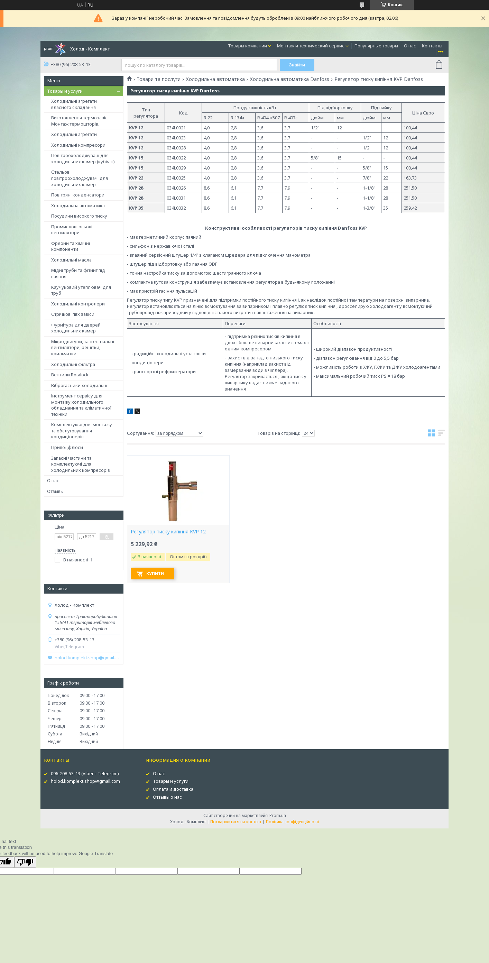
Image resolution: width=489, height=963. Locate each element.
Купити (155, 574)
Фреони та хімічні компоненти (70, 246)
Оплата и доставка (173, 789)
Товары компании (247, 46)
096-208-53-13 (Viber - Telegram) (85, 773)
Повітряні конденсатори (77, 195)
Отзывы (55, 491)
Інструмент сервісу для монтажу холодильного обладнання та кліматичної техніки (81, 405)
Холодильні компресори (78, 145)
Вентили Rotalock (70, 375)
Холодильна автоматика (78, 205)
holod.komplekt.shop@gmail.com (87, 658)
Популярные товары (376, 46)
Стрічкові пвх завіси (72, 314)
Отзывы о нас (167, 797)
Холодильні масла (71, 260)
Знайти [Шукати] (297, 64)
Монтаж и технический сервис (310, 46)
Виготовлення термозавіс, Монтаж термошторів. (80, 120)
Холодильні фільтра (73, 364)
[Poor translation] (25, 862)
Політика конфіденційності (292, 822)
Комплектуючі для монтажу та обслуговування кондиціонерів (81, 430)
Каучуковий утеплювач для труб (81, 290)
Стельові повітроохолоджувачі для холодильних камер (79, 178)
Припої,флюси (67, 447)
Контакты (432, 46)
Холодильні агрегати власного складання (74, 104)
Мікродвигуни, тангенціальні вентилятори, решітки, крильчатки (82, 347)
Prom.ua (277, 815)
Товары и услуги (65, 91)
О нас (410, 46)
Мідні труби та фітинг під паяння (78, 273)
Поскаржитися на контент (235, 822)
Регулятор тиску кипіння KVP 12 (168, 532)
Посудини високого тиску (79, 216)
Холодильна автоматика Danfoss (289, 79)
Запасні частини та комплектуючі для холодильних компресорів (80, 464)
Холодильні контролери (78, 304)
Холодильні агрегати (74, 134)
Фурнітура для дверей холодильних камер (76, 328)
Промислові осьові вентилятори (71, 229)
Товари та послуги (159, 79)
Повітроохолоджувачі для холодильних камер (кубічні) (83, 158)
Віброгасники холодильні (79, 385)
